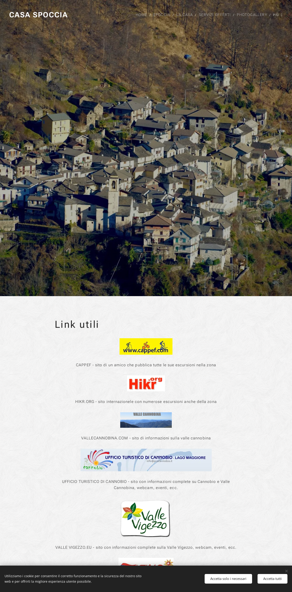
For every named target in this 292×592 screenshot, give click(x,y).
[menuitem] (143, 15)
